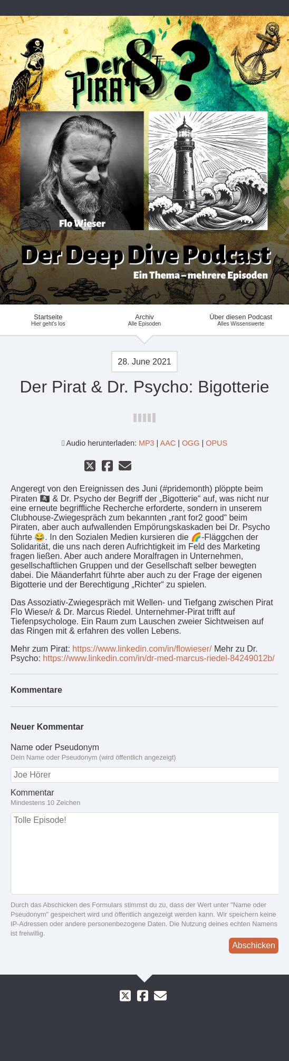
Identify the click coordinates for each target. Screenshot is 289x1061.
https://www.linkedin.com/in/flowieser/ (141, 648)
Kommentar (144, 797)
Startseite (48, 320)
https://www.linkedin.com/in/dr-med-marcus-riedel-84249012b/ (158, 658)
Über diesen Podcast (240, 320)
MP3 (147, 443)
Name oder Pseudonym (144, 752)
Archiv (145, 320)
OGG (191, 443)
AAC (168, 443)
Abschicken (253, 945)
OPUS (216, 443)
